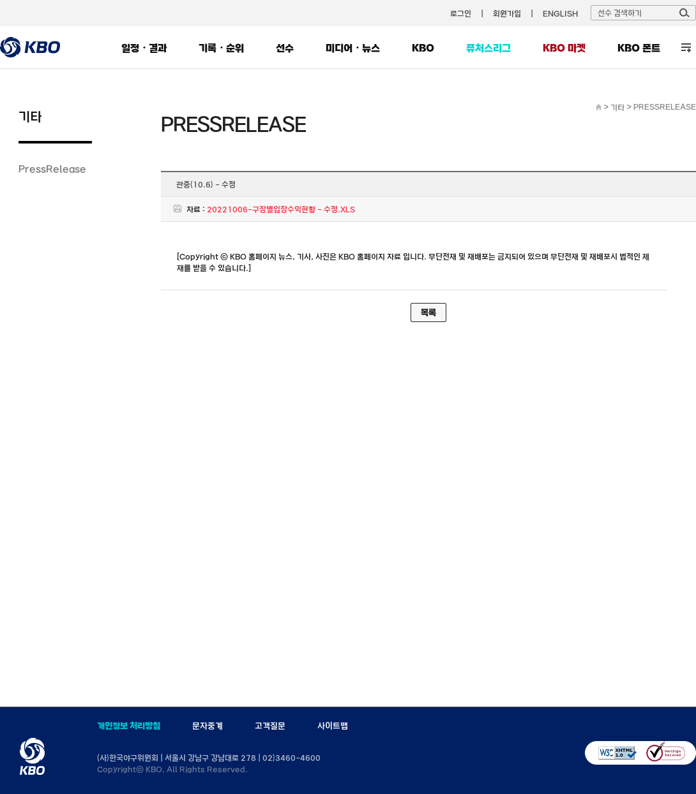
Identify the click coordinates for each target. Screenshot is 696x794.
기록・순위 (221, 48)
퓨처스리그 (488, 48)
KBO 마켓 (564, 48)
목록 (428, 312)
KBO (423, 48)
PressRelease (52, 168)
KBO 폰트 (638, 48)
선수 (285, 48)
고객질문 (270, 726)
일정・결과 (144, 48)
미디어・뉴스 (353, 48)
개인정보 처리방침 (128, 726)
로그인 (460, 13)
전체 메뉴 (686, 47)
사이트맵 (332, 726)
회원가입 (507, 13)
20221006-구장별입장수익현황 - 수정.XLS (281, 209)
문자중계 (207, 726)
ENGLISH (560, 13)
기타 (617, 107)
